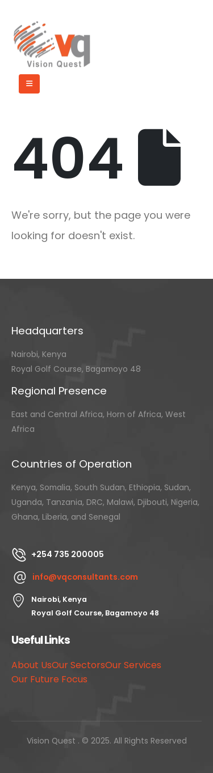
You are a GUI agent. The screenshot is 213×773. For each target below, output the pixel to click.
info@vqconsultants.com (85, 577)
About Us (31, 665)
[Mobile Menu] (29, 84)
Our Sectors (78, 665)
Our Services (133, 665)
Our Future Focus (49, 679)
